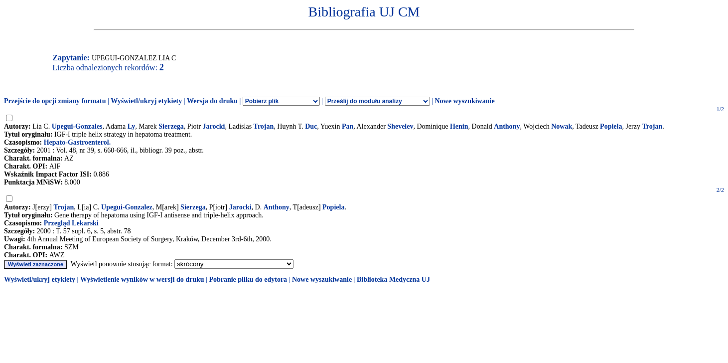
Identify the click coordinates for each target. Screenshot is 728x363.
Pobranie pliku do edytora (248, 279)
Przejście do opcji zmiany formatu (55, 101)
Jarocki (214, 126)
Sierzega (171, 126)
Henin (459, 126)
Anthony (507, 126)
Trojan (264, 126)
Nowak (561, 126)
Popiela (611, 126)
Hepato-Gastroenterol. (77, 142)
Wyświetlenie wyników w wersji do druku (142, 279)
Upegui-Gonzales (77, 126)
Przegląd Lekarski (71, 223)
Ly (132, 126)
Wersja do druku (212, 101)
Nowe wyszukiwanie (464, 101)
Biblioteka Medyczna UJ (393, 279)
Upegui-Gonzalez (126, 207)
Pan (347, 126)
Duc (311, 126)
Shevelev (400, 126)
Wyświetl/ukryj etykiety (146, 101)
